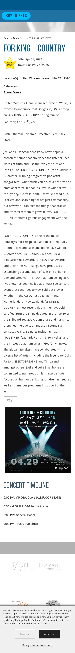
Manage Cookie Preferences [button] (37, 645)
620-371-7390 (35, 586)
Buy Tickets (16, 16)
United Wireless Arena (34, 78)
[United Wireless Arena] (18, 5)
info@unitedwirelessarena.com (37, 592)
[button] (38, 440)
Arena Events (19, 38)
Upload (64, 468)
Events (7, 38)
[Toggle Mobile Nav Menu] (69, 16)
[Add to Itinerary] (13, 401)
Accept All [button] (49, 634)
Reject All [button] (25, 634)
